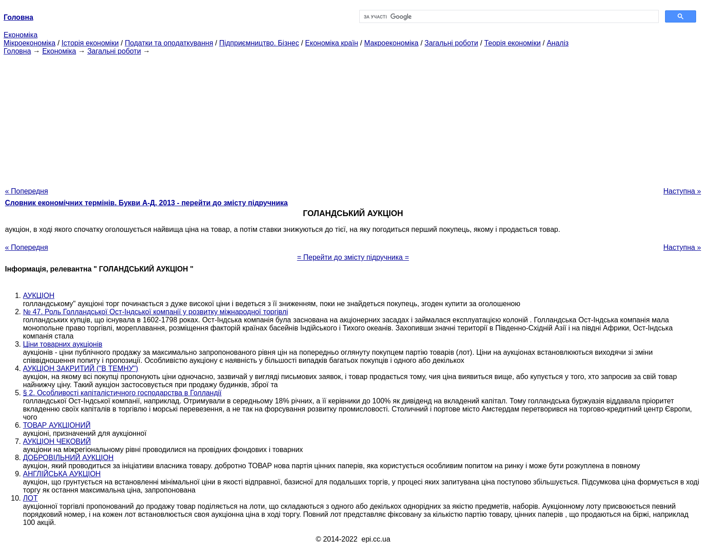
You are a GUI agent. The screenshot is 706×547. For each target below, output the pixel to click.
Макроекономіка (391, 43)
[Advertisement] (353, 118)
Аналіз (558, 43)
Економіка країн (331, 43)
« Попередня (26, 191)
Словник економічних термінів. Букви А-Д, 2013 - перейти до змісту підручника (146, 203)
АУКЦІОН (38, 295)
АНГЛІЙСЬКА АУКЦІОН (62, 474)
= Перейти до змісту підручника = (353, 257)
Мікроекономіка (29, 43)
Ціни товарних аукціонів (62, 344)
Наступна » (682, 191)
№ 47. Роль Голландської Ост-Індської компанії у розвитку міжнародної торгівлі (155, 312)
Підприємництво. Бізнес (259, 43)
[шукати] (508, 17)
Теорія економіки (512, 43)
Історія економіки (90, 43)
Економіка (20, 35)
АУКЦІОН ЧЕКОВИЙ (57, 441)
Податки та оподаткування (169, 43)
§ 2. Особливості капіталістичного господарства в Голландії (122, 393)
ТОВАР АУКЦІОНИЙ (57, 425)
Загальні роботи (451, 43)
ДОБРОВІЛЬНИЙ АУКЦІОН (68, 457)
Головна (17, 51)
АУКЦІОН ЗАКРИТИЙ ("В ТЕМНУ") (80, 368)
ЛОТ (30, 498)
